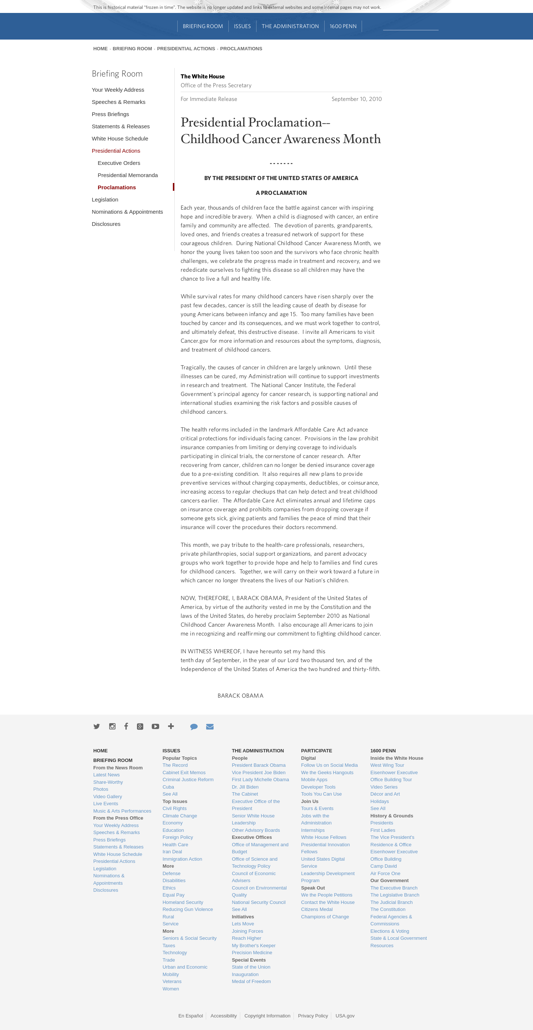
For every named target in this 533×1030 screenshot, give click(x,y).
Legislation (105, 199)
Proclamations (241, 48)
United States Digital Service (323, 862)
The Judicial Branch (392, 902)
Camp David (384, 866)
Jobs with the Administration (316, 819)
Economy (172, 823)
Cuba (168, 787)
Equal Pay (173, 895)
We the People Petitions (327, 895)
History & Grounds (392, 816)
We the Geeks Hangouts (327, 772)
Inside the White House (397, 758)
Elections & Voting (390, 931)
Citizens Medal (317, 909)
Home (100, 48)
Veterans (171, 981)
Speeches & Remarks (118, 102)
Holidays (380, 801)
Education (173, 830)
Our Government (390, 880)
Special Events (249, 960)
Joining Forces (247, 931)
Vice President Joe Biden (258, 772)
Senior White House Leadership (253, 819)
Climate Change (179, 816)
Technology (174, 952)
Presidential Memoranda (128, 175)
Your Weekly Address (118, 90)
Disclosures (106, 224)
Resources (382, 945)
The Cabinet (245, 794)
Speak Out (313, 888)
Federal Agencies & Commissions (391, 920)
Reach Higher (246, 938)
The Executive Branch (394, 888)
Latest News (106, 774)
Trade (168, 960)
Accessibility (224, 1016)
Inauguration (245, 974)
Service (170, 923)
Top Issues (174, 801)
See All (169, 794)
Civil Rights (174, 808)
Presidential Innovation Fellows (325, 848)
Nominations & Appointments (127, 212)
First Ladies (383, 830)
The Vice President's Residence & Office (393, 840)
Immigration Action (182, 859)
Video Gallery (107, 796)
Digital (308, 758)
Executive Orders (119, 163)
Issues (242, 26)
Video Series (384, 787)
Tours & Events (317, 808)
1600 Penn (343, 26)
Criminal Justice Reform (188, 779)
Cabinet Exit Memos (183, 772)
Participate (316, 750)
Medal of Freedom (251, 981)
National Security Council (258, 902)
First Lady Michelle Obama (260, 779)
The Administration (290, 26)
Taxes (168, 945)
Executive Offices (252, 837)
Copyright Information (267, 1016)
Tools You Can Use (321, 794)
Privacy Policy (313, 1016)
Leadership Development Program (328, 877)
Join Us (310, 801)
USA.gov (345, 1016)
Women (170, 989)
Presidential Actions (186, 48)
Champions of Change (325, 916)
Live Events (105, 803)
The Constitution (388, 909)
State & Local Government (399, 938)
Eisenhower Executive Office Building (394, 855)
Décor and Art (385, 794)
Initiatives (243, 916)
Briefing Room (203, 26)
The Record (175, 765)
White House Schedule (120, 138)
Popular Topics (179, 758)
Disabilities (173, 880)
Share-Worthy (108, 782)
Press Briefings (110, 114)
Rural (168, 916)
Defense (171, 873)
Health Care (175, 844)
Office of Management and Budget (260, 848)
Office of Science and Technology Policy (254, 862)
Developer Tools (318, 787)
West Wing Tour (387, 765)
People (240, 758)
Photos (100, 789)
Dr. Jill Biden (245, 787)
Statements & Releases (121, 126)
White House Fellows (323, 837)
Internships (313, 830)
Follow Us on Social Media (329, 765)
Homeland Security (182, 902)
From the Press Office (118, 818)
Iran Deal (172, 851)
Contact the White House (328, 902)
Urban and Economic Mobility (184, 970)
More (168, 866)
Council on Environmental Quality (259, 891)
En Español (190, 1016)
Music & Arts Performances (122, 811)
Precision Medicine (252, 952)
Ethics (168, 888)
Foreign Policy (177, 837)
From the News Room (118, 767)
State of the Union (251, 967)
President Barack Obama (258, 765)
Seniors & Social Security (189, 938)
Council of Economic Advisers (254, 877)
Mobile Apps (314, 779)
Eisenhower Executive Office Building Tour (394, 776)
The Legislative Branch (395, 895)
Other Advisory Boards (256, 830)
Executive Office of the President (256, 805)
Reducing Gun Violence (187, 909)
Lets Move (243, 923)
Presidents (382, 823)
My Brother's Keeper (253, 945)
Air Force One (385, 873)
